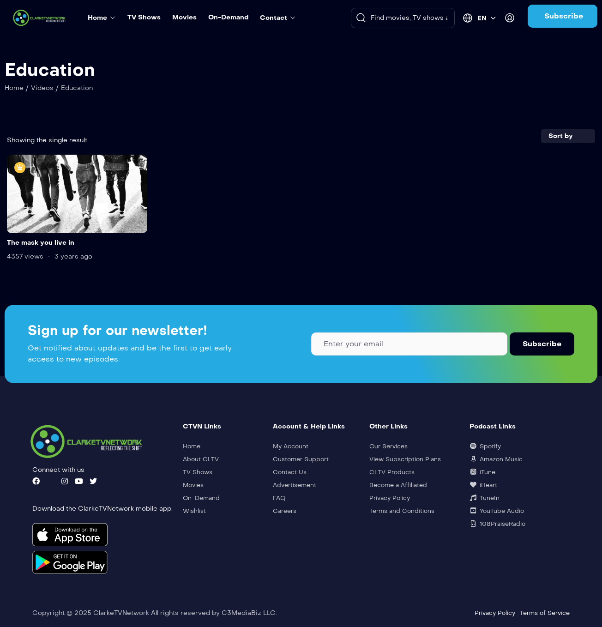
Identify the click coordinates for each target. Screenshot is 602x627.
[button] (562, 16)
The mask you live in (40, 243)
